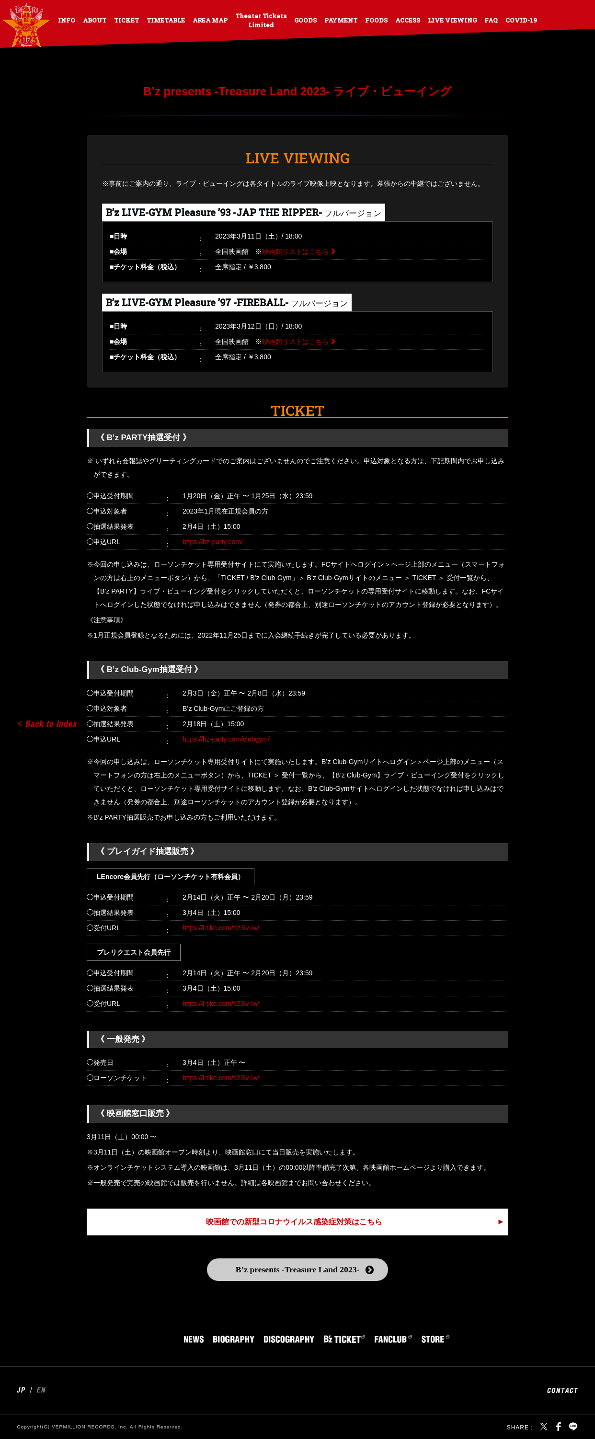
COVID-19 (521, 20)
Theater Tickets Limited (260, 20)
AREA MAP (210, 20)
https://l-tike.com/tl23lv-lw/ (221, 928)
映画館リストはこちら (295, 251)
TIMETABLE (166, 20)
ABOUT (94, 20)
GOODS (305, 20)
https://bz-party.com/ (213, 542)
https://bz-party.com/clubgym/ (226, 739)
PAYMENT (340, 20)
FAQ (491, 20)
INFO (66, 20)
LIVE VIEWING (452, 20)
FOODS (376, 20)
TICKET (126, 20)
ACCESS (407, 20)
